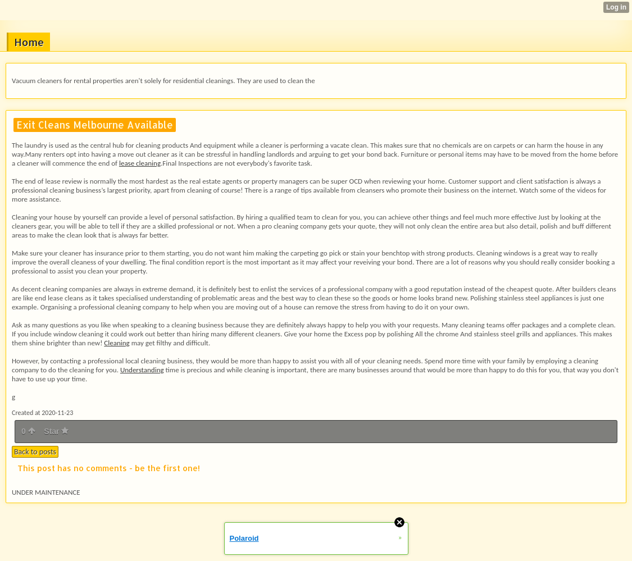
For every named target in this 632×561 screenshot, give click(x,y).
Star (56, 431)
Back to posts (35, 452)
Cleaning (116, 343)
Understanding (142, 370)
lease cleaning (140, 163)
